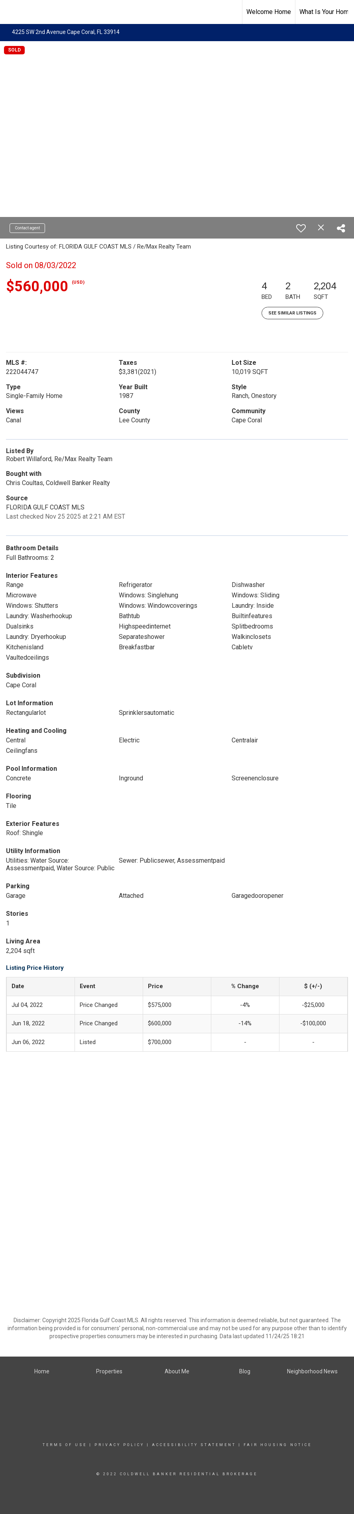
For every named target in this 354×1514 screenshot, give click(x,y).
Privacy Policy (119, 1445)
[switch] (301, 228)
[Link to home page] (10, 12)
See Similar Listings (292, 313)
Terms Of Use (65, 1445)
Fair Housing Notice (278, 1445)
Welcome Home (268, 12)
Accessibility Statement (194, 1445)
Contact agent (27, 228)
